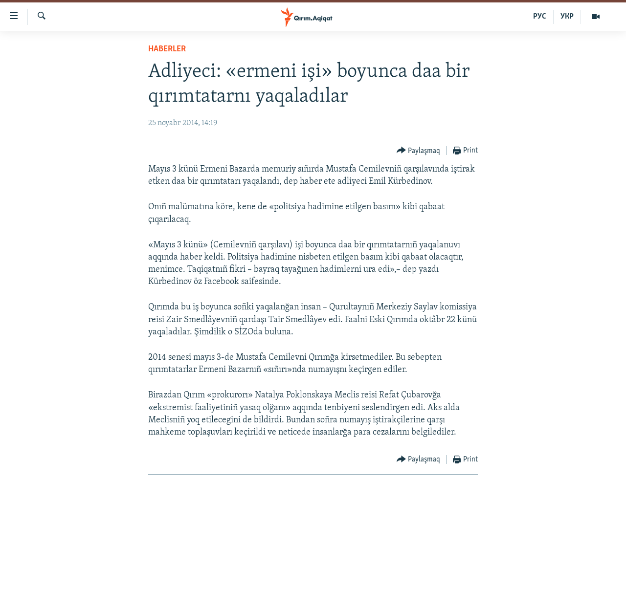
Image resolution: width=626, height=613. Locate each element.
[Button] (419, 150)
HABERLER (167, 49)
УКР (567, 17)
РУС (539, 17)
